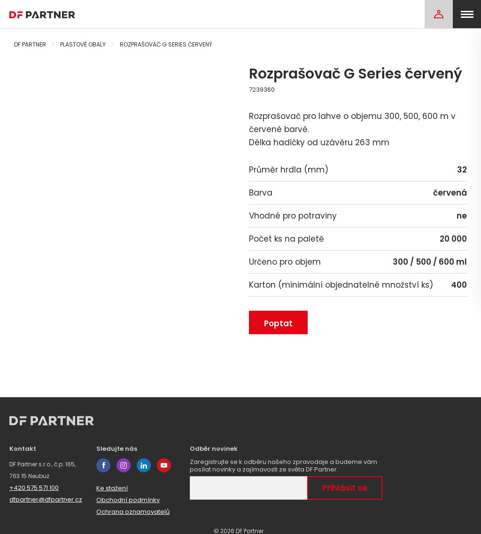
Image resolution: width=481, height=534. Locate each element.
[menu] (467, 14)
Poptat (278, 323)
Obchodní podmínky (128, 499)
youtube (164, 465)
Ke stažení (112, 488)
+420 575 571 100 (34, 487)
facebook (103, 465)
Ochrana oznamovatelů (133, 511)
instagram (123, 465)
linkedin (144, 465)
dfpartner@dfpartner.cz (45, 499)
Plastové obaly (83, 44)
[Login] (439, 14)
